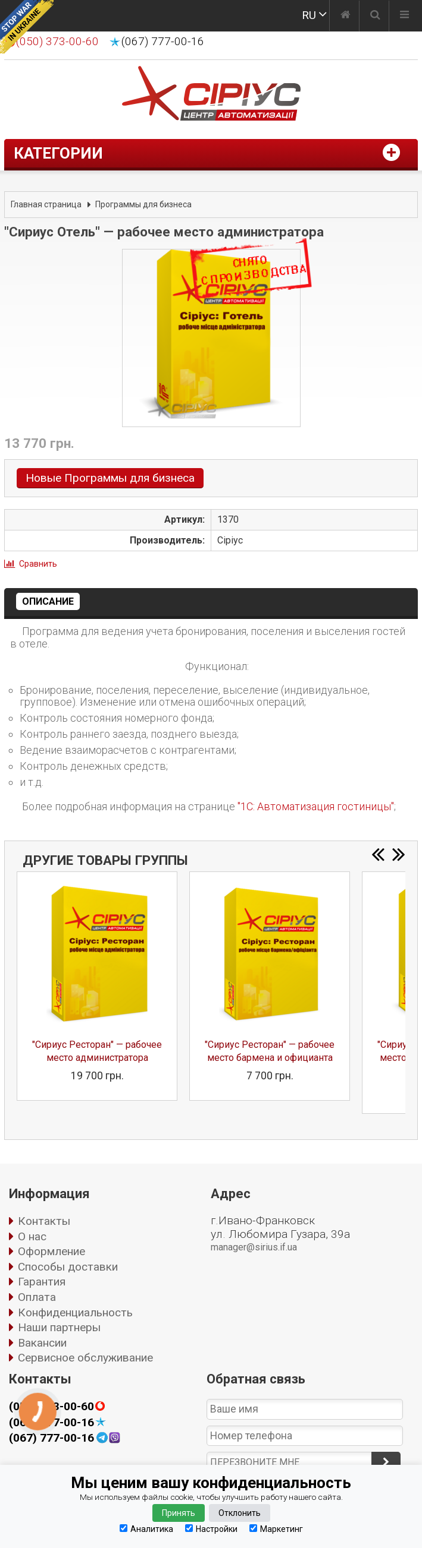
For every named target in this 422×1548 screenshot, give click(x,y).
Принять (178, 1513)
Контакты (44, 1221)
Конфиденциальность (75, 1312)
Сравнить (38, 563)
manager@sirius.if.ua (254, 1247)
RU (309, 15)
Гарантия (41, 1281)
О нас (32, 1236)
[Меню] (404, 16)
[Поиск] (375, 16)
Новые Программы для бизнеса (110, 478)
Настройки (211, 1528)
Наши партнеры (59, 1327)
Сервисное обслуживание (85, 1357)
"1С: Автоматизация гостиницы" (315, 806)
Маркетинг (276, 1528)
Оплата (37, 1297)
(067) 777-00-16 (162, 41)
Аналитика (146, 1528)
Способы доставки (68, 1267)
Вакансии (42, 1343)
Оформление (51, 1251)
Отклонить (239, 1513)
